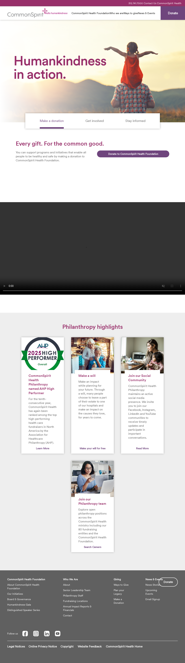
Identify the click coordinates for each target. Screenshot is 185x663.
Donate (168, 582)
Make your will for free (93, 448)
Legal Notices (16, 646)
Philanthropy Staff (73, 595)
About (66, 584)
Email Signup (152, 599)
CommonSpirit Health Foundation (90, 13)
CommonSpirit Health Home (124, 646)
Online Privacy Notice (43, 646)
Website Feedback (90, 646)
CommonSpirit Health (169, 3)
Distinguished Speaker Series (23, 610)
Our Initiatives (15, 593)
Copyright (67, 646)
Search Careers (92, 547)
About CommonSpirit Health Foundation (23, 586)
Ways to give (130, 13)
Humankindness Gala (19, 604)
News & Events (146, 13)
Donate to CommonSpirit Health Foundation (133, 153)
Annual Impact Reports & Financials (77, 608)
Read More (142, 448)
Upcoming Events (151, 592)
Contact (67, 615)
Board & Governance (19, 599)
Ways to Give (121, 584)
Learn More (42, 448)
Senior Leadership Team (76, 590)
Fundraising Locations (75, 601)
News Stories (152, 584)
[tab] (52, 121)
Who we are (116, 13)
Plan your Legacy (119, 592)
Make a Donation (119, 601)
